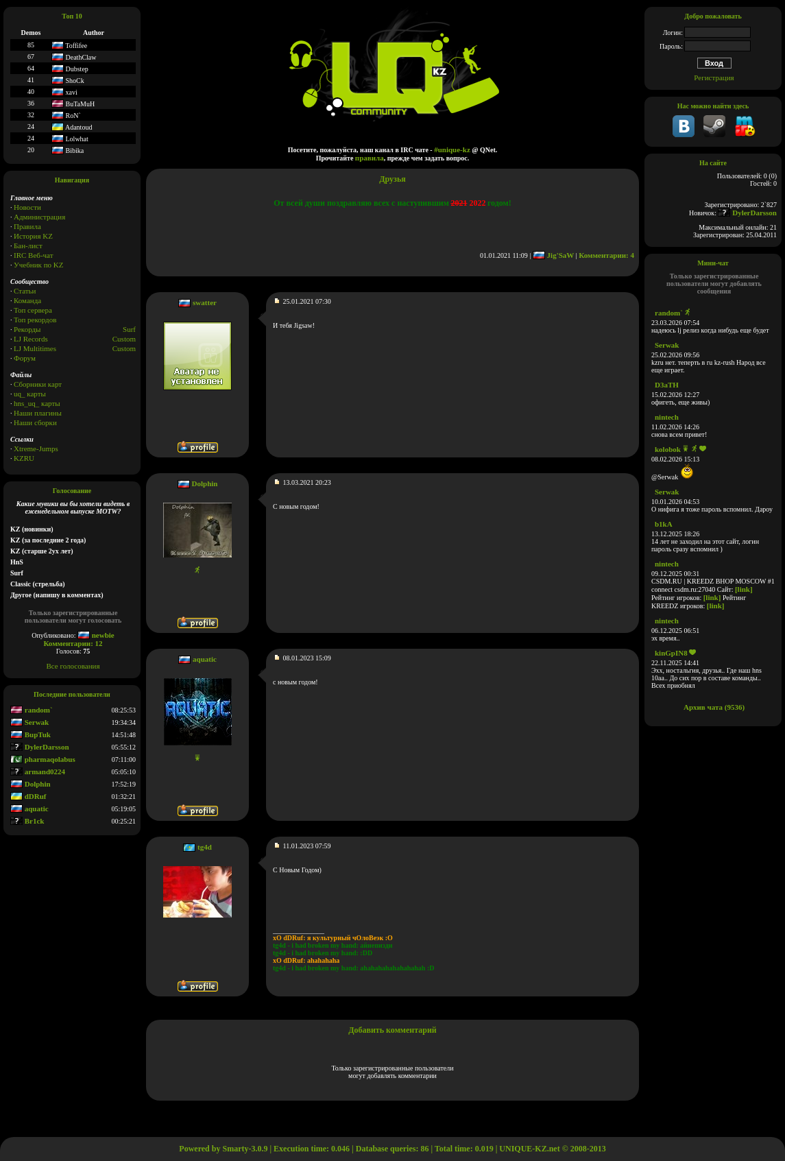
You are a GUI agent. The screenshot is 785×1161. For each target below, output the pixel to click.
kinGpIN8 (671, 653)
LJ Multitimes (35, 348)
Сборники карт (38, 384)
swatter (205, 302)
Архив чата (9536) (714, 707)
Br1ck (27, 821)
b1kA (664, 524)
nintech (667, 417)
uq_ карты (30, 394)
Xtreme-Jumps (36, 448)
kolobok (668, 449)
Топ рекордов (35, 319)
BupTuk (30, 734)
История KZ (33, 236)
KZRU (24, 458)
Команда (27, 300)
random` (31, 710)
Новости (27, 207)
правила (369, 158)
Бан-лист (28, 245)
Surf (129, 329)
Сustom (124, 348)
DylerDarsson (39, 747)
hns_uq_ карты (37, 403)
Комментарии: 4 (606, 255)
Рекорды (27, 329)
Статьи (25, 291)
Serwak (29, 722)
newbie (95, 635)
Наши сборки (35, 422)
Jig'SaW (553, 255)
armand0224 (37, 771)
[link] (744, 589)
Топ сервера (33, 310)
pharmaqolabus (42, 759)
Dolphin (30, 784)
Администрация (39, 217)
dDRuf (28, 796)
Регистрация (714, 77)
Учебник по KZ (38, 265)
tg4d (204, 847)
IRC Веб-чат (33, 255)
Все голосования (73, 666)
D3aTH (667, 385)
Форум (25, 358)
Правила (27, 226)
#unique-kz (452, 149)
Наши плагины (38, 413)
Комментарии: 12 (72, 643)
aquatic (29, 808)
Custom (124, 339)
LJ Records (31, 339)
